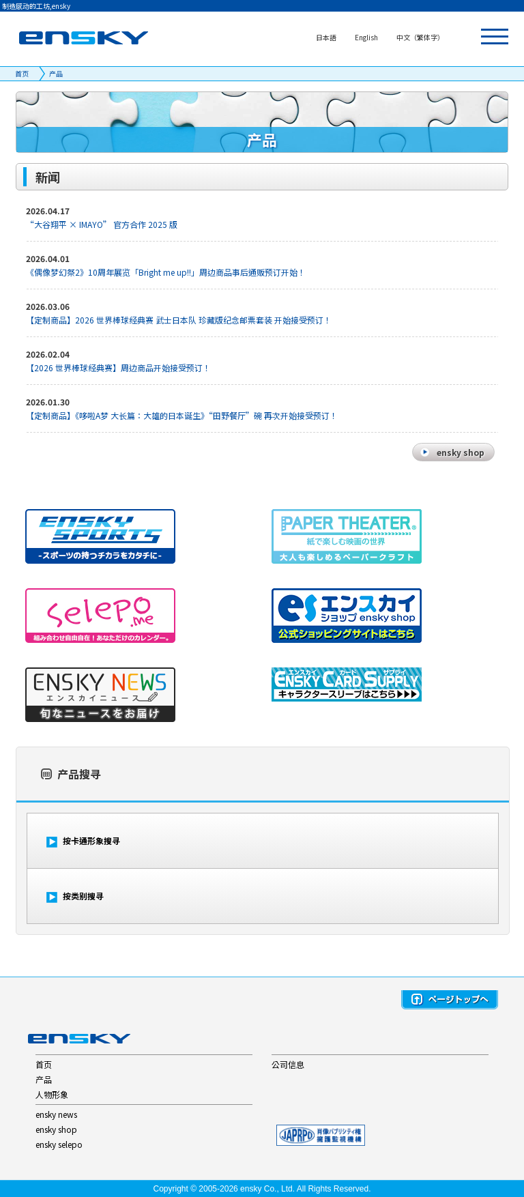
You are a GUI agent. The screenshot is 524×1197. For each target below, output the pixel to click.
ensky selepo (59, 1144)
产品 (56, 73)
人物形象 (51, 1094)
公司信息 (288, 1064)
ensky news (56, 1114)
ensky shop (56, 1129)
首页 (22, 73)
